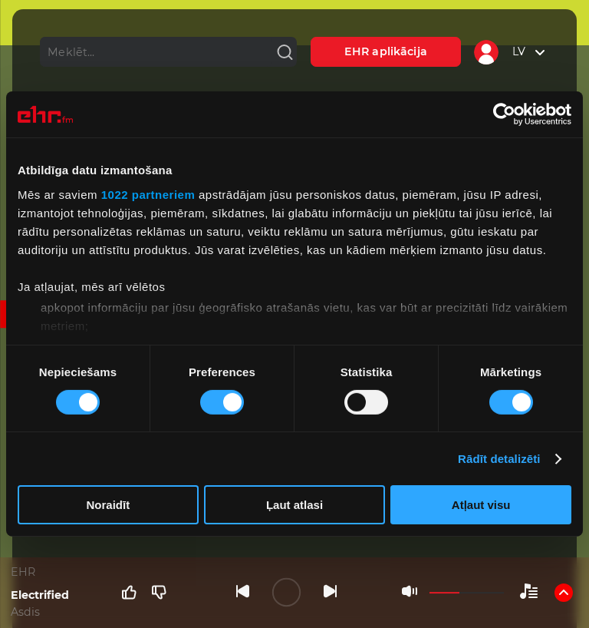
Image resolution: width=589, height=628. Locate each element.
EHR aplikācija (385, 51)
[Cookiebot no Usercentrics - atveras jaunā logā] (504, 114)
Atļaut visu (481, 504)
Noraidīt (108, 504)
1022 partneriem (148, 193)
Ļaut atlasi (294, 504)
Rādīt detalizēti (499, 458)
